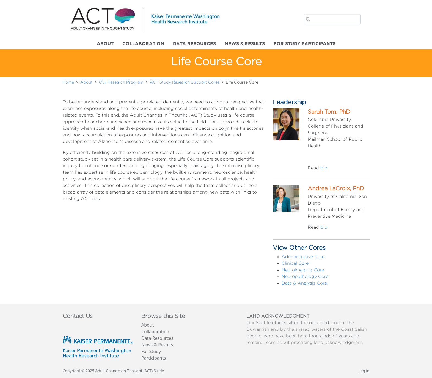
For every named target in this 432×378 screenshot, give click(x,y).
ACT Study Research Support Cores (184, 82)
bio (323, 168)
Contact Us (78, 316)
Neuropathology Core (305, 276)
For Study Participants (304, 44)
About (105, 44)
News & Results (245, 44)
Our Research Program (121, 82)
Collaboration (143, 44)
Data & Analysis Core (304, 283)
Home (68, 82)
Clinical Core (295, 263)
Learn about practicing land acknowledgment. (313, 342)
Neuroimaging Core (303, 270)
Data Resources (194, 44)
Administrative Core (303, 257)
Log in (363, 370)
